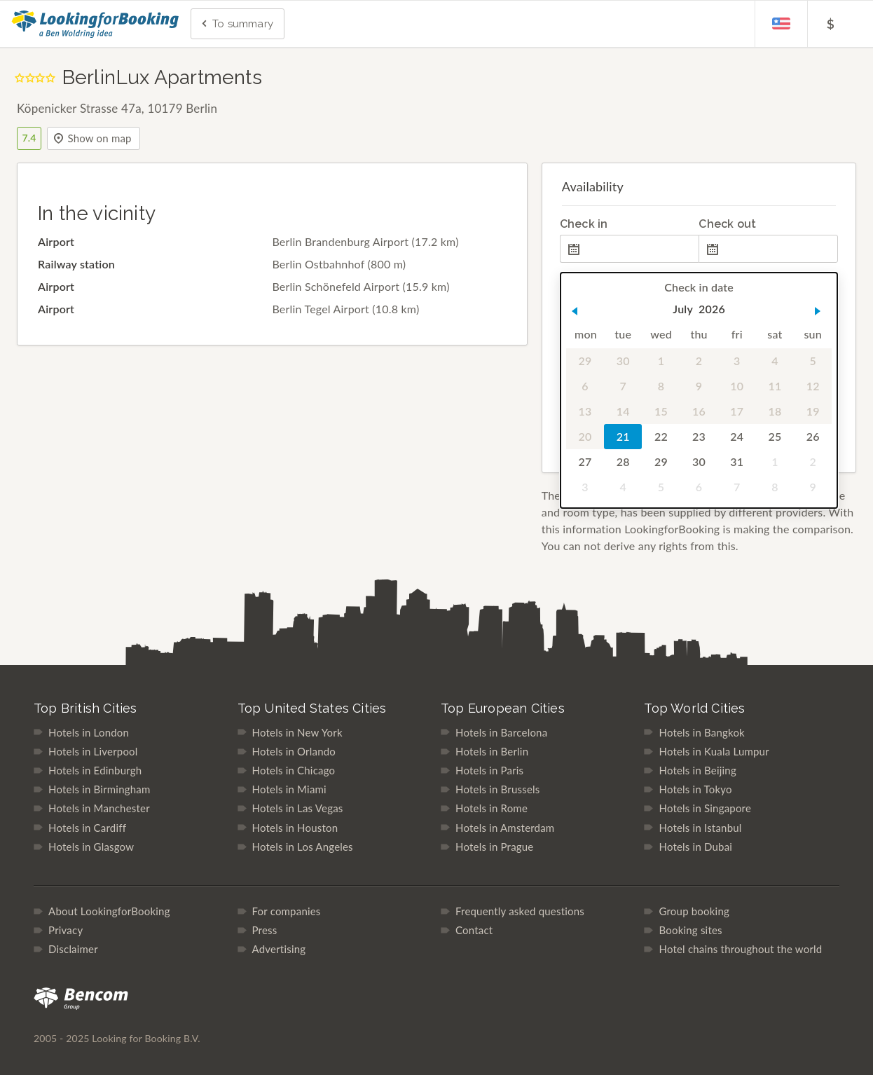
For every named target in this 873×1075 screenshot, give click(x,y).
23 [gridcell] (699, 436)
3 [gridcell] (737, 360)
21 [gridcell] (623, 436)
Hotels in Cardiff (87, 827)
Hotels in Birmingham (99, 789)
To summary (236, 25)
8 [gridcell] (660, 385)
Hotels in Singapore (705, 808)
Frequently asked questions (519, 911)
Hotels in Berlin (491, 751)
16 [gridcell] (699, 411)
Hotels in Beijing (697, 770)
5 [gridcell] (812, 360)
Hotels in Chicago (294, 770)
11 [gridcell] (774, 385)
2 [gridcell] (699, 360)
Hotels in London (88, 732)
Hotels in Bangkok (701, 732)
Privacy (65, 930)
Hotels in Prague (494, 846)
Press (264, 930)
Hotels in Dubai (695, 846)
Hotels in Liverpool (93, 751)
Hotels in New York (297, 732)
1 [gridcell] (660, 360)
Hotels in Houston (295, 827)
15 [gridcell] (661, 411)
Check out (727, 224)
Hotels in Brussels (497, 789)
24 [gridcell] (736, 436)
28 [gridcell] (623, 461)
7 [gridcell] (622, 385)
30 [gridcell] (623, 360)
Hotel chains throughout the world (740, 949)
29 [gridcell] (584, 360)
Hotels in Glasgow (91, 846)
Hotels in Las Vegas (297, 808)
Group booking (694, 911)
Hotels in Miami (289, 789)
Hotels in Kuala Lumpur (714, 751)
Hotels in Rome (491, 808)
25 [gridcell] (774, 436)
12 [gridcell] (812, 385)
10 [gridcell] (736, 385)
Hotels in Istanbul (700, 827)
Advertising (279, 949)
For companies (286, 911)
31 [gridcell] (736, 461)
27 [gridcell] (584, 461)
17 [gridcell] (736, 411)
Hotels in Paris (489, 770)
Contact (474, 930)
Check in (584, 224)
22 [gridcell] (661, 436)
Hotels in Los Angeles (302, 846)
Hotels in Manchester (99, 808)
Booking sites (690, 930)
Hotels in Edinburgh (95, 770)
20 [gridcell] (584, 436)
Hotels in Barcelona (501, 732)
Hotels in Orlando (294, 751)
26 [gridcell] (812, 436)
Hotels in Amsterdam (504, 827)
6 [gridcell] (585, 385)
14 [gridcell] (623, 411)
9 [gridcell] (699, 385)
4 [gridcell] (774, 360)
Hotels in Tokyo (695, 789)
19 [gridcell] (812, 411)
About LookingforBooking (109, 911)
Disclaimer (73, 949)
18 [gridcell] (774, 411)
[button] (574, 311)
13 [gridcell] (584, 411)
